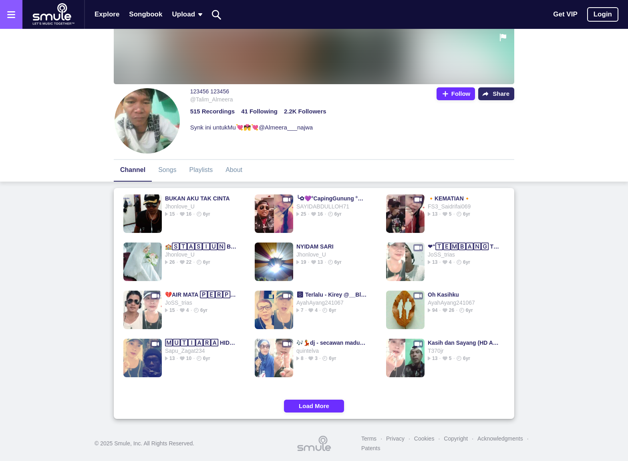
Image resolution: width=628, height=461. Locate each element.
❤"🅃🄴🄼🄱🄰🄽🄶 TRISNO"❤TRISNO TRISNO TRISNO (464, 246)
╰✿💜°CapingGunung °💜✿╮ (333, 198)
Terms (368, 438)
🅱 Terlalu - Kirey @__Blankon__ (333, 294)
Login (603, 14)
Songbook (145, 14)
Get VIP (565, 14)
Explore (107, 14)
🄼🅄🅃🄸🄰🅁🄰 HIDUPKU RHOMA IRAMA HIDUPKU (201, 343)
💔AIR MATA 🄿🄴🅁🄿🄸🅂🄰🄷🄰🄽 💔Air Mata (201, 294)
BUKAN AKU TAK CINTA (197, 198)
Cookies (424, 438)
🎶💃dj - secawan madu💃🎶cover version (333, 343)
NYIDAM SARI (315, 246)
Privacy (395, 438)
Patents (370, 448)
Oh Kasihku (443, 294)
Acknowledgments (500, 438)
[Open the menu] (11, 14)
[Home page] (53, 14)
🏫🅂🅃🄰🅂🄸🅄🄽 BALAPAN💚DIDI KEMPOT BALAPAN (201, 246)
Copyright (456, 438)
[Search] (217, 14)
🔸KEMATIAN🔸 (449, 198)
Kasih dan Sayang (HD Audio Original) (464, 343)
